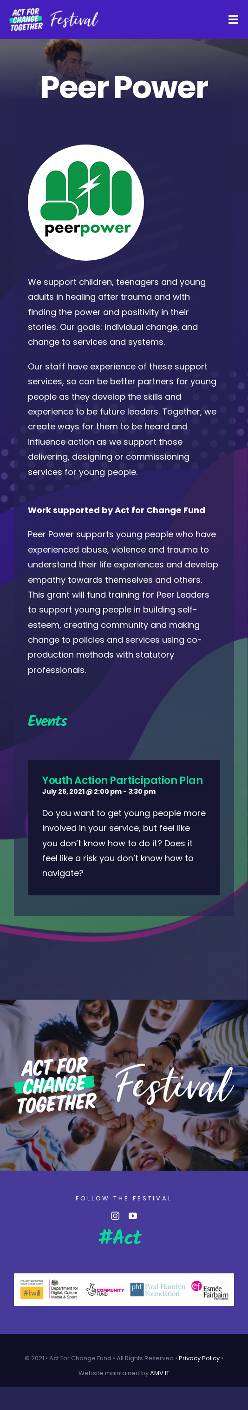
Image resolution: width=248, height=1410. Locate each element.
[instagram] (115, 1216)
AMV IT (160, 1373)
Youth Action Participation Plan (122, 780)
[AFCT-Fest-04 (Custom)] (53, 11)
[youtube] (133, 1216)
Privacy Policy (199, 1358)
